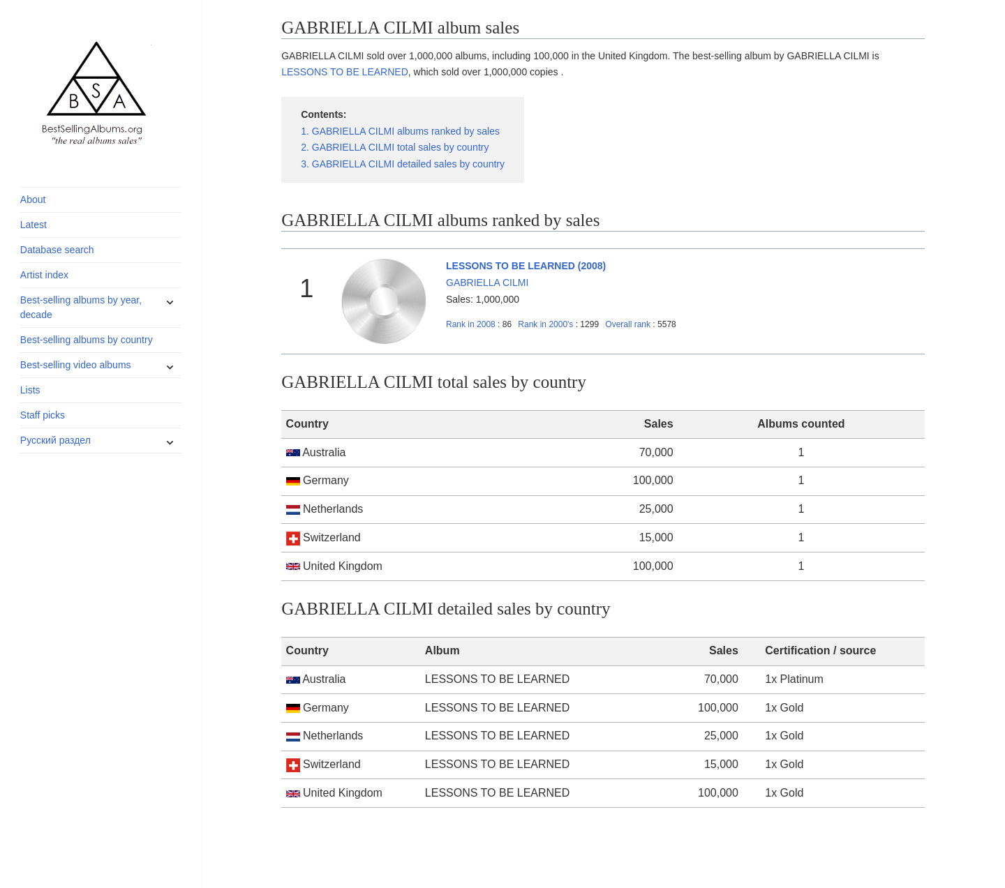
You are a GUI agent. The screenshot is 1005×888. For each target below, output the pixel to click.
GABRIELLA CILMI (487, 282)
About (33, 199)
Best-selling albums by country (86, 339)
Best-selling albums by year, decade (81, 307)
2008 (471, 324)
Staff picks (42, 415)
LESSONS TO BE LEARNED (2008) (526, 265)
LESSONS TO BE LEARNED (344, 71)
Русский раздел (55, 440)
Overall (627, 324)
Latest (33, 224)
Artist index (44, 274)
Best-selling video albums (75, 364)
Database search (57, 249)
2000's (546, 324)
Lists (30, 390)
